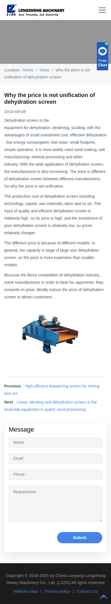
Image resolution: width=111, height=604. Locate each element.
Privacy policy (57, 591)
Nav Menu (102, 10)
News (44, 70)
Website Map (26, 591)
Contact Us (87, 591)
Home (28, 70)
